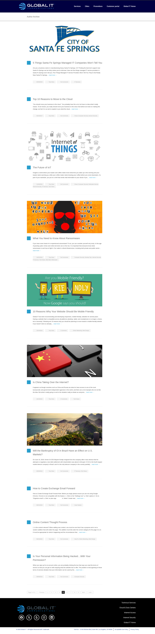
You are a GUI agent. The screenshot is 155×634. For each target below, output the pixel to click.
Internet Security (93, 115)
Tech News (51, 186)
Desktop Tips (88, 257)
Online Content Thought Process (50, 522)
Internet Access (130, 613)
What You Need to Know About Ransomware (56, 238)
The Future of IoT (42, 167)
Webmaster (54, 259)
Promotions (98, 6)
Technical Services (129, 603)
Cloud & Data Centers (127, 608)
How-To (76, 539)
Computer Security (83, 115)
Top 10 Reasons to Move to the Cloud (52, 99)
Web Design (86, 330)
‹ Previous (41, 592)
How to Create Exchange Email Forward (54, 488)
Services (77, 6)
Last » (90, 592)
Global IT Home (130, 6)
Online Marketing (77, 330)
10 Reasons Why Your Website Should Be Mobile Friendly (63, 311)
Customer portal (113, 6)
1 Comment (63, 330)
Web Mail (48, 259)
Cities (87, 6)
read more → (53, 75)
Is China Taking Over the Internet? (51, 382)
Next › (83, 592)
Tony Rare (51, 82)
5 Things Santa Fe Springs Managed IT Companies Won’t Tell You (67, 62)
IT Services (77, 82)
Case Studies (77, 505)
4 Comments (63, 399)
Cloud (76, 115)
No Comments (64, 82)
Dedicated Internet (93, 184)
